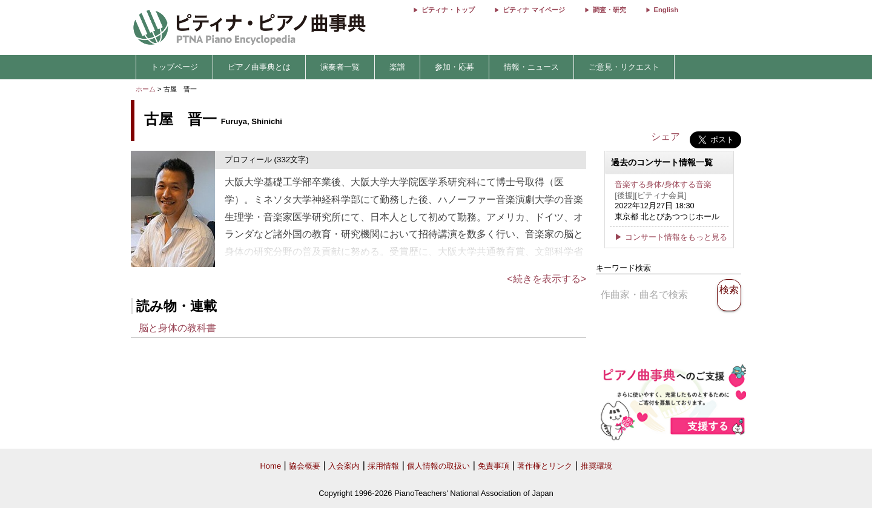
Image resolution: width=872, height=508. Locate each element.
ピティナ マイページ (533, 9)
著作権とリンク (544, 465)
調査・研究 (609, 9)
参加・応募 (454, 66)
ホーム (146, 89)
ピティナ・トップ (448, 9)
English (666, 9)
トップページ (174, 66)
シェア (665, 136)
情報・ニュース (531, 66)
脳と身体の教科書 (177, 328)
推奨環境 (596, 465)
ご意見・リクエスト (624, 66)
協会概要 (304, 465)
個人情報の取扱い (438, 465)
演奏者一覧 (340, 66)
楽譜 (397, 66)
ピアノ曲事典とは (259, 66)
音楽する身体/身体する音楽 (663, 184)
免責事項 (493, 465)
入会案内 (344, 465)
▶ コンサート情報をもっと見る (671, 237)
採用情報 (383, 465)
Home (270, 465)
